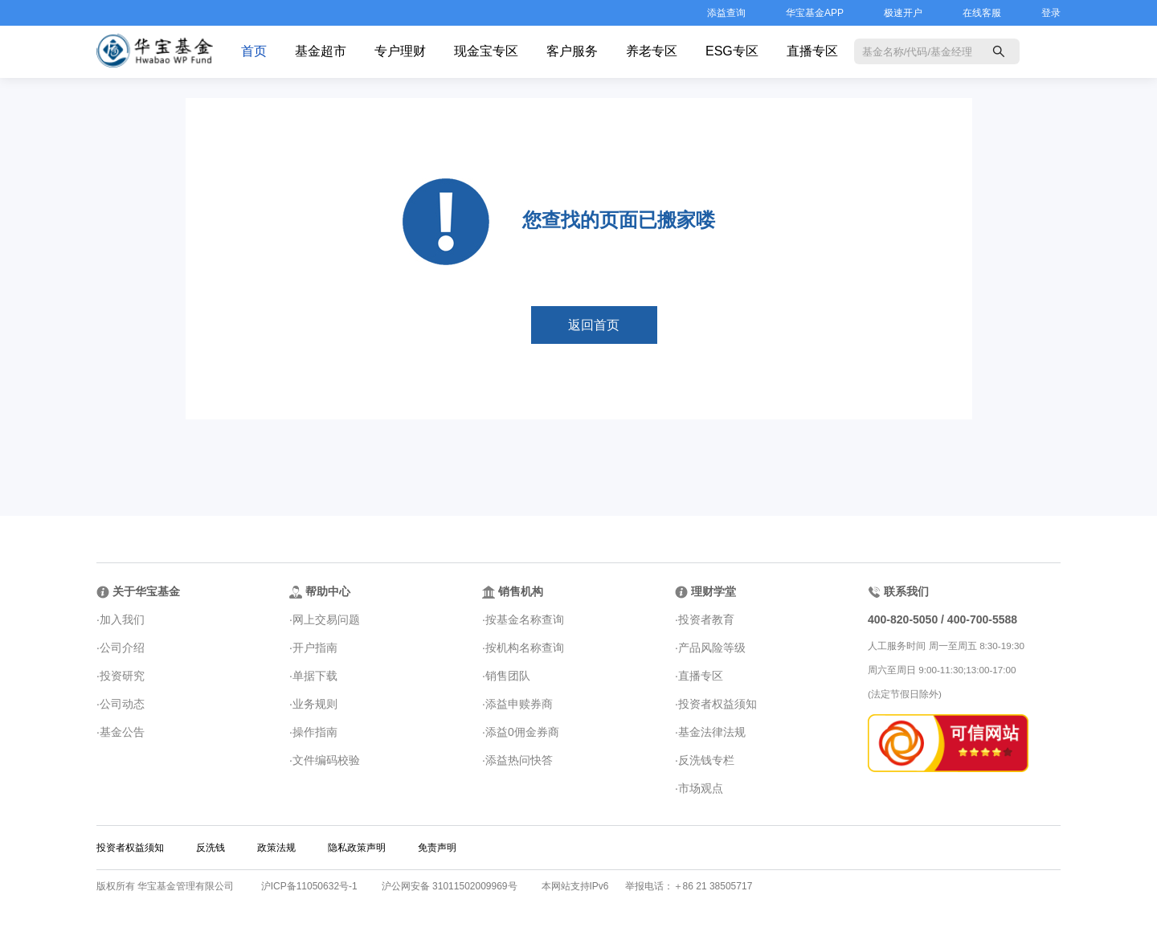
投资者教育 (706, 619)
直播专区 (812, 51)
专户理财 (400, 51)
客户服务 (572, 51)
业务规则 (314, 703)
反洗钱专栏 (706, 760)
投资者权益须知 (717, 703)
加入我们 (122, 619)
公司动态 (122, 703)
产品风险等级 (712, 647)
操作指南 (314, 732)
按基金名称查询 (524, 619)
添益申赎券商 (519, 703)
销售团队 (507, 675)
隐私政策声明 (357, 847)
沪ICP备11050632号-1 (309, 886)
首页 (254, 51)
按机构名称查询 (524, 647)
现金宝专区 (486, 51)
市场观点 (700, 788)
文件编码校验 (326, 760)
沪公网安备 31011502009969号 (449, 886)
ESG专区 (731, 51)
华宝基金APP (815, 12)
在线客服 (982, 12)
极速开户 (903, 12)
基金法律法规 (712, 732)
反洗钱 (210, 847)
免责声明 (437, 847)
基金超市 (320, 51)
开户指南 (314, 647)
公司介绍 (122, 647)
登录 (1051, 12)
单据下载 (314, 675)
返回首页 (593, 325)
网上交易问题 (326, 619)
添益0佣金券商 (522, 732)
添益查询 (726, 12)
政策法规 (276, 847)
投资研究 (122, 675)
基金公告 (122, 732)
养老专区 (651, 51)
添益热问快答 (519, 760)
